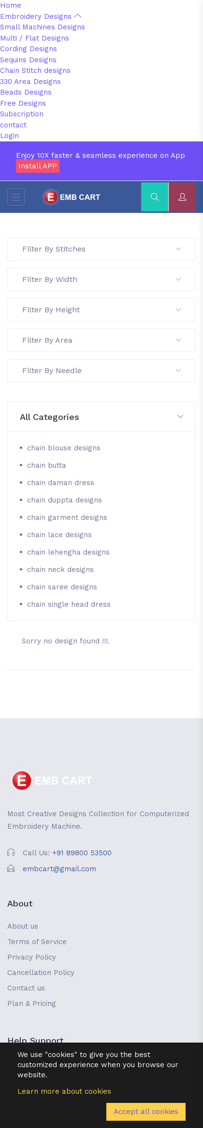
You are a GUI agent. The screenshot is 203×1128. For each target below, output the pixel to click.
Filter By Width (101, 279)
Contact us (26, 988)
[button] (101, 417)
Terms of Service (37, 941)
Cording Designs (28, 48)
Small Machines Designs (42, 27)
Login (9, 135)
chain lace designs (59, 534)
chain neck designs (60, 569)
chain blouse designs (64, 448)
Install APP (37, 166)
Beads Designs (26, 92)
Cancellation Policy (40, 972)
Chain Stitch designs (35, 70)
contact (13, 125)
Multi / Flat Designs (34, 38)
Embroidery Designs (40, 16)
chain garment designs (67, 517)
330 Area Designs (30, 81)
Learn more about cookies (64, 1091)
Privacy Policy (31, 957)
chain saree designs (62, 587)
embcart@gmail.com (59, 868)
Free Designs (23, 103)
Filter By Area (101, 340)
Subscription (22, 114)
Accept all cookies (146, 1111)
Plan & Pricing (31, 1003)
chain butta (46, 465)
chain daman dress (60, 482)
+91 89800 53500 (82, 853)
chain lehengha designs (68, 552)
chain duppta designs (64, 500)
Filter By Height (101, 309)
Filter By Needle (101, 370)
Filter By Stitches (101, 248)
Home (10, 5)
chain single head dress (69, 604)
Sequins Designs (28, 60)
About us (22, 926)
